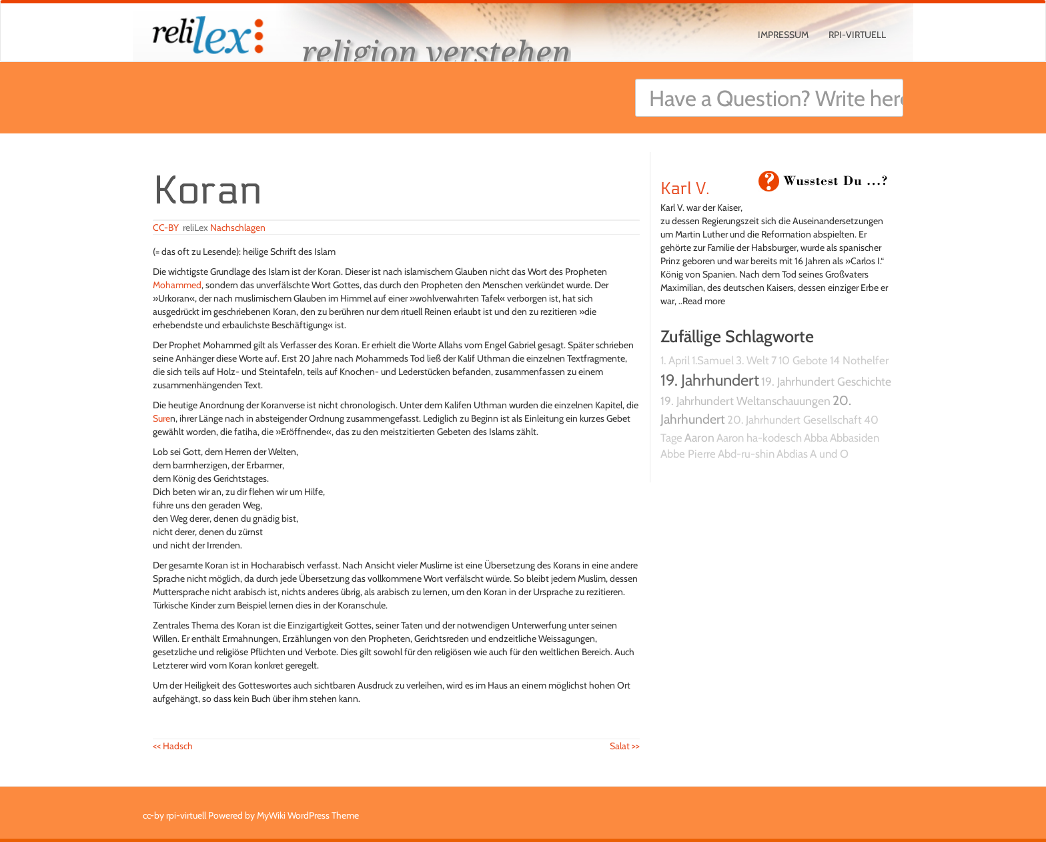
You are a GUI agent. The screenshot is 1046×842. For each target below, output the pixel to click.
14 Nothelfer (859, 360)
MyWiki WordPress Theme (308, 815)
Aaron (699, 437)
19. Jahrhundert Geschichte (826, 381)
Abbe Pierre (688, 453)
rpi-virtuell (857, 35)
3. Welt (752, 360)
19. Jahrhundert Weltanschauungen (745, 401)
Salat (625, 746)
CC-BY (166, 228)
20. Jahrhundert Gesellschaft (794, 419)
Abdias (792, 453)
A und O (829, 453)
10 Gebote (803, 360)
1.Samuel (713, 360)
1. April (675, 360)
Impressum (783, 35)
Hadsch (173, 746)
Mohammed (177, 285)
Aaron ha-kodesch (759, 437)
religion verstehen (436, 51)
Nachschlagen (238, 228)
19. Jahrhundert (709, 380)
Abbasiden (854, 437)
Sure (161, 418)
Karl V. (684, 189)
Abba (816, 437)
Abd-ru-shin (746, 453)
